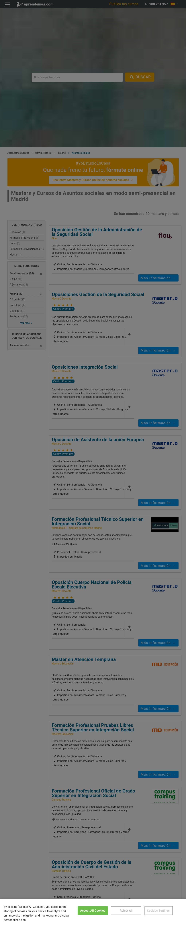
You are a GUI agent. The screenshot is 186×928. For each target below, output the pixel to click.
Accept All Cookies (92, 910)
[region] (93, 913)
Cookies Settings (158, 910)
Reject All (126, 910)
